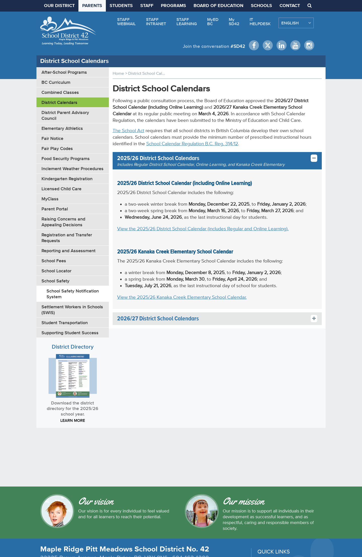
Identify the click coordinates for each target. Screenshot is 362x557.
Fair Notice (52, 138)
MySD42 (234, 21)
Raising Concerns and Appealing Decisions (63, 221)
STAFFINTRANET (156, 21)
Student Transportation (64, 322)
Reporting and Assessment (68, 250)
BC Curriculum (55, 82)
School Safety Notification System (73, 293)
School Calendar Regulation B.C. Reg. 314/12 (192, 143)
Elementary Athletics (62, 128)
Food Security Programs (65, 158)
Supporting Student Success (70, 332)
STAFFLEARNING (186, 21)
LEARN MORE (72, 420)
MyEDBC (212, 21)
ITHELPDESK (260, 21)
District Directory (73, 347)
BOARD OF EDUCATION (218, 6)
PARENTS (92, 6)
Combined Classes (60, 92)
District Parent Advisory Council (65, 115)
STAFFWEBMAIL (126, 21)
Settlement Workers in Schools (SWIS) (72, 309)
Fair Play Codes (57, 148)
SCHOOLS (261, 6)
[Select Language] (296, 23)
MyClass (50, 198)
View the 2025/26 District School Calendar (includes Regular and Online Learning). (203, 228)
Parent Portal (54, 208)
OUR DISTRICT (59, 6)
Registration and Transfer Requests (66, 237)
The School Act (128, 130)
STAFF (146, 6)
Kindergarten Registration (67, 178)
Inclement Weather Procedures (72, 168)
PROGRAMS (173, 6)
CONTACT (290, 6)
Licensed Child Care (61, 188)
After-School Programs (64, 72)
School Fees (53, 260)
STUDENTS (121, 6)
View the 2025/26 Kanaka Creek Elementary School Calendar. (182, 297)
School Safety (55, 280)
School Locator (56, 270)
